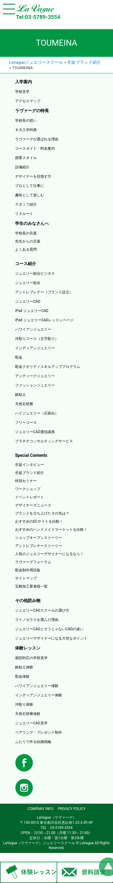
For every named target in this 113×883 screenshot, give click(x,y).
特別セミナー (26, 481)
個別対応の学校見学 (31, 658)
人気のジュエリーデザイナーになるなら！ (49, 554)
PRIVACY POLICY (72, 809)
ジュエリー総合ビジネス (35, 273)
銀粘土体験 (24, 667)
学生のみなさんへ (32, 223)
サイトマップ (26, 578)
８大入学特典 (26, 130)
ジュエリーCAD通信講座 (35, 432)
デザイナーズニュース (33, 505)
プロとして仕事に (29, 186)
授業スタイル (26, 158)
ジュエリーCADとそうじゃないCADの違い (49, 629)
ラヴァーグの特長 (32, 110)
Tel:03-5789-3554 (38, 17)
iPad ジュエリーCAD (31, 311)
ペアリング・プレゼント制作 (38, 732)
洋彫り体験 (24, 704)
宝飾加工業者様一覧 (31, 586)
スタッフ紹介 (26, 204)
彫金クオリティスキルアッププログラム (47, 367)
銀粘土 (20, 395)
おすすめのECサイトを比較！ (39, 521)
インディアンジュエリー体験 (38, 695)
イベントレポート (29, 497)
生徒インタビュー (29, 465)
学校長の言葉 (26, 233)
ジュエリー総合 (27, 283)
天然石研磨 (24, 404)
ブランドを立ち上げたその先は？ (42, 513)
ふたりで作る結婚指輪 (33, 742)
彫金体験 (22, 676)
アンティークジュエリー (35, 376)
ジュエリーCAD (27, 301)
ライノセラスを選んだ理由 (36, 620)
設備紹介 (22, 167)
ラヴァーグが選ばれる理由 (36, 139)
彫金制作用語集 (27, 570)
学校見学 (22, 92)
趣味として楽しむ (29, 195)
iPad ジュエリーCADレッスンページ (44, 320)
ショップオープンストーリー (38, 538)
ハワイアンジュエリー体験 (36, 686)
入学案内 (23, 81)
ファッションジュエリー (35, 385)
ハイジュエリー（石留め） (36, 413)
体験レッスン (27, 648)
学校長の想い (26, 120)
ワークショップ (27, 489)
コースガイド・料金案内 (35, 148)
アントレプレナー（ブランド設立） (44, 292)
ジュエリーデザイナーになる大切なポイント (51, 638)
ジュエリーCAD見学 (31, 723)
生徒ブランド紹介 (84, 62)
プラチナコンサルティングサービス (44, 441)
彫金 (18, 357)
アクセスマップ (27, 101)
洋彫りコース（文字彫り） (36, 339)
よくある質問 (26, 249)
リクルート (24, 214)
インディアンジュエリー (35, 348)
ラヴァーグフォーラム (33, 562)
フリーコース (26, 422)
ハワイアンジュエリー (33, 329)
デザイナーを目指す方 (33, 176)
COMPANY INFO (40, 809)
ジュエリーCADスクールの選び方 (42, 610)
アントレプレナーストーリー (38, 546)
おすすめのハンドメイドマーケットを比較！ (51, 529)
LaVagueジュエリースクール (36, 62)
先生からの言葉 (27, 241)
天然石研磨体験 (27, 714)
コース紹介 (25, 263)
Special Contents (31, 455)
